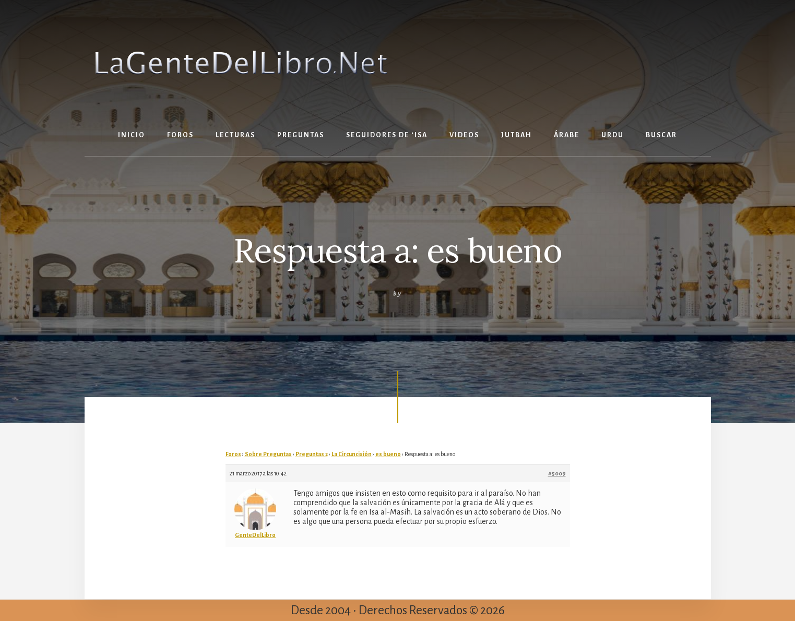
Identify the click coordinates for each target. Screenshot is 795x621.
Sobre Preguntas (268, 454)
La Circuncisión (351, 454)
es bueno (388, 454)
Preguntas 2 (311, 454)
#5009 (557, 473)
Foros (233, 454)
